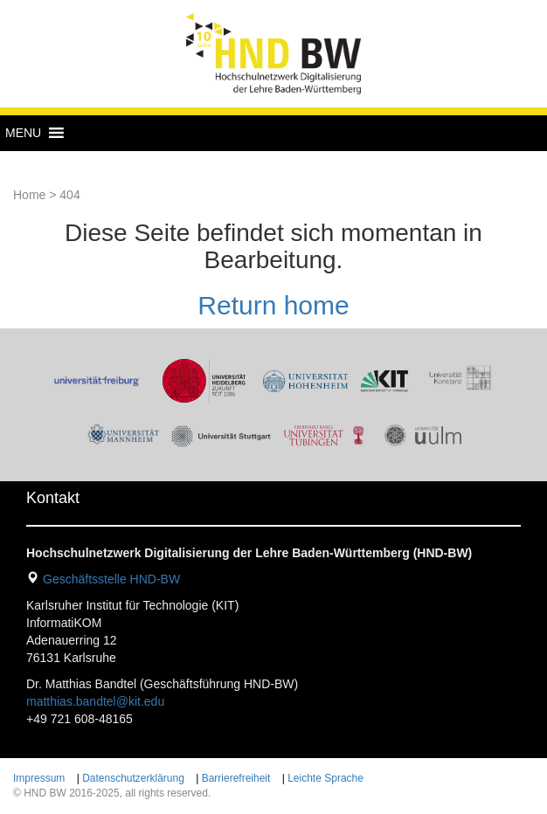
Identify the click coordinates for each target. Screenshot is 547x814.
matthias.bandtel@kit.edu (95, 701)
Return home (273, 305)
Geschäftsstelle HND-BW (111, 579)
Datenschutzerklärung (133, 778)
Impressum (39, 778)
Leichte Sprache (325, 778)
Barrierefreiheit (236, 778)
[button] (23, 132)
